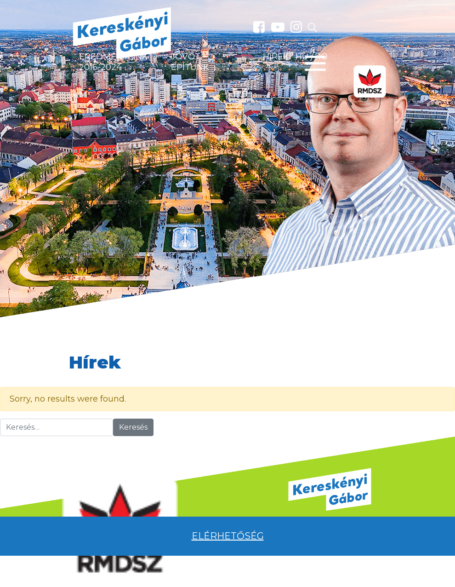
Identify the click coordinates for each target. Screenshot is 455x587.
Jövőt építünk (190, 62)
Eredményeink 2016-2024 (113, 62)
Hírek (276, 57)
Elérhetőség (228, 535)
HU (302, 57)
